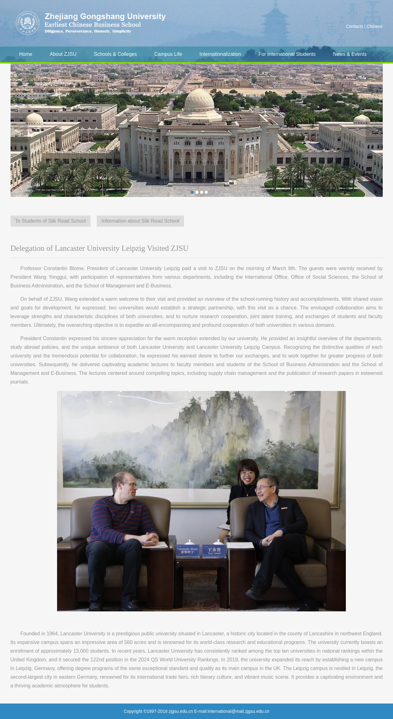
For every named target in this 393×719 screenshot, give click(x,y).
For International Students (286, 54)
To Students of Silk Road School (50, 221)
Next (374, 130)
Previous (19, 130)
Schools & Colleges (115, 54)
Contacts (354, 26)
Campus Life (168, 54)
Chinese (374, 26)
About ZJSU (63, 54)
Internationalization (220, 54)
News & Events (349, 54)
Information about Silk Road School (140, 221)
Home (26, 54)
